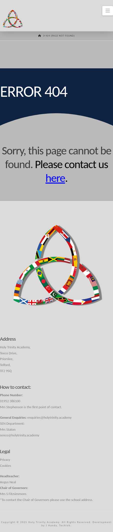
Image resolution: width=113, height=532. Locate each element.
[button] (107, 10)
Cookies (5, 466)
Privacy (5, 460)
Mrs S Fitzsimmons (13, 494)
